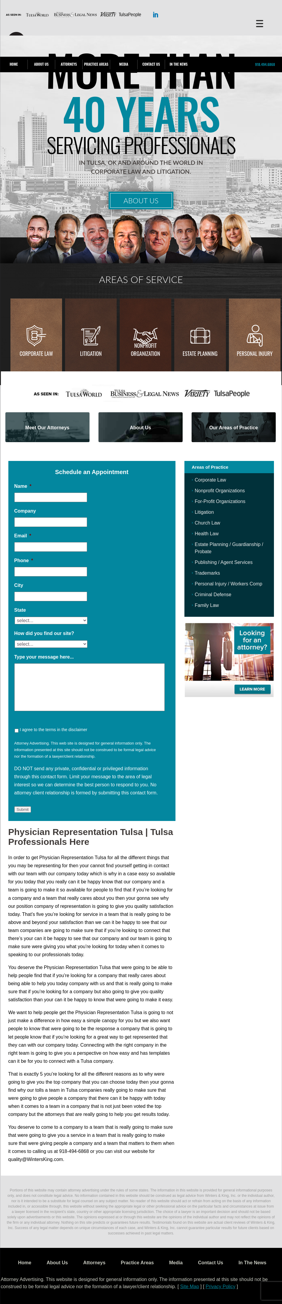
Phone (23, 560)
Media (123, 64)
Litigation (90, 353)
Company (25, 510)
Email (22, 535)
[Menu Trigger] (260, 23)
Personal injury (254, 353)
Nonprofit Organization (145, 349)
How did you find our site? (44, 633)
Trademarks (207, 573)
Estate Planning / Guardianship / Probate (229, 548)
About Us (41, 64)
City (18, 585)
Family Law (207, 605)
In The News (178, 64)
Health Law (207, 533)
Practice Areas (96, 64)
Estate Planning (200, 353)
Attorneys (69, 64)
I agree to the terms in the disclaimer (53, 729)
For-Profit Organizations (220, 501)
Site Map (189, 1286)
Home (14, 64)
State (20, 610)
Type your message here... (44, 656)
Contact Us (151, 64)
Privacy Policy (220, 1286)
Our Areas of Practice (233, 427)
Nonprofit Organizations (220, 490)
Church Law (207, 522)
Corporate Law (36, 353)
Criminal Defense (213, 594)
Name (23, 486)
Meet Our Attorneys (47, 427)
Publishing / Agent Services (224, 562)
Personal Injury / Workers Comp (228, 583)
